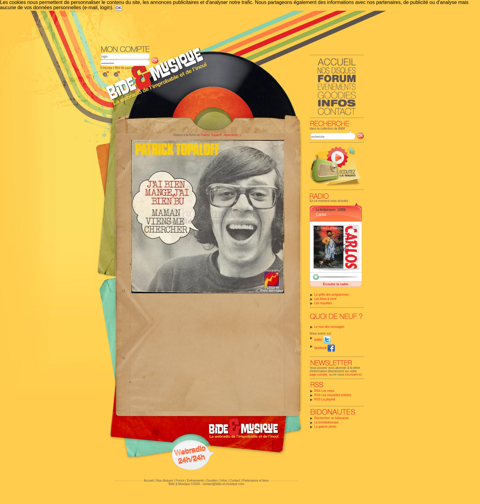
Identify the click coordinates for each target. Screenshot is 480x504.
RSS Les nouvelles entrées (332, 395)
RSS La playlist (324, 399)
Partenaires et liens (255, 480)
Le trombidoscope (326, 422)
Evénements (195, 480)
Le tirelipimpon (326, 209)
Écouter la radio (335, 284)
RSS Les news (324, 390)
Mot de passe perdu (128, 68)
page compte (319, 374)
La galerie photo (325, 426)
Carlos (321, 214)
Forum (179, 480)
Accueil (149, 480)
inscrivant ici (353, 374)
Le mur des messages (329, 326)
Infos (223, 480)
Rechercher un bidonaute (331, 418)
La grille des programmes (331, 294)
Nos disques (164, 480)
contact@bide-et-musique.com (223, 484)
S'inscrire (106, 68)
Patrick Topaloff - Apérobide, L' (221, 135)
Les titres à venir (325, 299)
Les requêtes (323, 303)
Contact (234, 480)
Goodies (212, 480)
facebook (324, 348)
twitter (322, 339)
